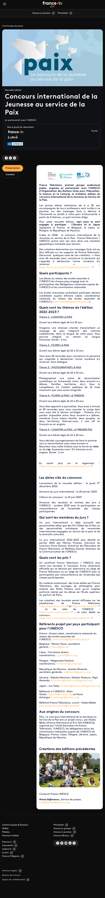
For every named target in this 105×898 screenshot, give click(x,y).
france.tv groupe (62, 828)
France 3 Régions (11, 856)
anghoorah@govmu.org (77, 672)
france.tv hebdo (10, 836)
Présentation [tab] (13, 168)
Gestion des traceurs (11, 875)
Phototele (63, 13)
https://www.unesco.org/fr (54, 612)
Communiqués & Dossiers (15, 825)
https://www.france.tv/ (52, 606)
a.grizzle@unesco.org (60, 694)
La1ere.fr (6, 849)
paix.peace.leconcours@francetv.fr (59, 706)
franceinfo (7, 845)
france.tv (7, 842)
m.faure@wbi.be (59, 647)
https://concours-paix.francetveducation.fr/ (65, 267)
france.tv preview (41, 13)
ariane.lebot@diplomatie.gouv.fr (71, 302)
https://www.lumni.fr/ (85, 606)
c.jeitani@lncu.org (67, 655)
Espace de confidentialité (13, 880)
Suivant (96, 770)
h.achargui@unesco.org (65, 697)
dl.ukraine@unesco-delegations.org (71, 680)
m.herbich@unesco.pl (69, 664)
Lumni (5, 853)
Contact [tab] (10, 175)
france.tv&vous (61, 836)
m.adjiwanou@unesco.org (54, 802)
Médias (6, 832)
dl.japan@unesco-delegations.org (80, 686)
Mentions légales (9, 871)
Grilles (5, 828)
